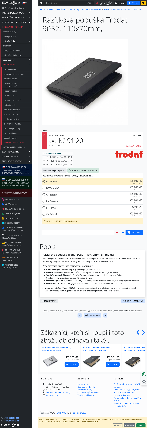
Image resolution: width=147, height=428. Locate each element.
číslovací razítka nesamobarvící (16, 84)
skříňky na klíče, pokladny (20, 147)
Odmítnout (129, 425)
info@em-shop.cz (17, 421)
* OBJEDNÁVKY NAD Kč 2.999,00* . (21, 169)
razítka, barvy (22, 64)
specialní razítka (17, 114)
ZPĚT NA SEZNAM (92, 315)
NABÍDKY (49, 301)
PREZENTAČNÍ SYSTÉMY (22, 161)
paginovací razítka (17, 119)
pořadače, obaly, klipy (18, 55)
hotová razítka (16, 105)
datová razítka (16, 69)
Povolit (140, 425)
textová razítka (16, 95)
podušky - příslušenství (20, 142)
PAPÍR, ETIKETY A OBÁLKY (22, 13)
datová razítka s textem (20, 74)
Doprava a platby (85, 389)
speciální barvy (16, 138)
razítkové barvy (16, 133)
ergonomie (14, 46)
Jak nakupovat (84, 384)
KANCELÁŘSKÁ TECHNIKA (22, 17)
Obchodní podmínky (86, 387)
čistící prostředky (16, 36)
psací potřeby (22, 60)
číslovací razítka (16, 78)
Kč (89, 3)
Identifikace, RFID (121, 403)
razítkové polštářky (18, 128)
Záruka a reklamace (86, 395)
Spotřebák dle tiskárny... (20, 8)
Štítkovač (21, 193)
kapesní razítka (16, 91)
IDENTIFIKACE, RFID (22, 152)
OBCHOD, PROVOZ (22, 156)
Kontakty (67, 392)
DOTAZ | (133, 301)
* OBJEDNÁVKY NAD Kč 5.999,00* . (21, 182)
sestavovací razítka (18, 109)
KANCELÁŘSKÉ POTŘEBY (22, 27)
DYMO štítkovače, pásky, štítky (127, 389)
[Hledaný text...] (65, 3)
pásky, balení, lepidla (18, 50)
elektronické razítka (18, 124)
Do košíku (71, 364)
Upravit (118, 425)
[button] (57, 157)
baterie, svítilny (15, 31)
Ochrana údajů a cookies (88, 392)
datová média (22, 41)
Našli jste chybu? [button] (79, 413)
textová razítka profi (18, 100)
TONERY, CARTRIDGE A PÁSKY (22, 22)
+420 (17, 418)
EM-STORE (61, 413)
